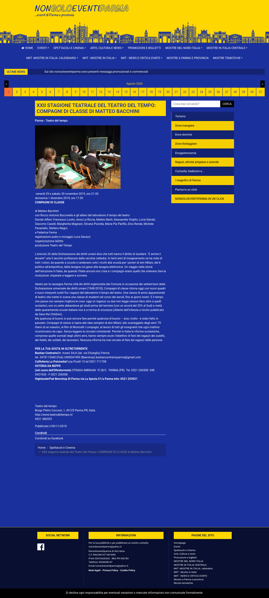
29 (243, 92)
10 (84, 92)
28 (235, 92)
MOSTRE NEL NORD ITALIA (188, 561)
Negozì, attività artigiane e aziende (197, 162)
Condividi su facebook (49, 438)
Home (27, 48)
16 (134, 92)
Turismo (180, 116)
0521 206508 (139, 370)
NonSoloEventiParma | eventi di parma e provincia (83, 10)
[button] (43, 48)
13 (109, 92)
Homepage (180, 542)
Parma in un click (186, 189)
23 (193, 92)
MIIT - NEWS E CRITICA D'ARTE (190, 575)
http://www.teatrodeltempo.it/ (54, 414)
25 (210, 92)
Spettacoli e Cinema (184, 550)
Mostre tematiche (183, 583)
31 (260, 92)
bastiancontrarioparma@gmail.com (118, 357)
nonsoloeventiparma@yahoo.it (105, 546)
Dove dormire (183, 134)
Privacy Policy (110, 570)
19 (159, 92)
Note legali (94, 570)
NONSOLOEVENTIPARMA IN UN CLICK (199, 198)
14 (117, 92)
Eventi (177, 546)
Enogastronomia (185, 153)
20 (167, 92)
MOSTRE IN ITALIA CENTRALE (190, 564)
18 (151, 92)
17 (142, 92)
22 (184, 92)
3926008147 (105, 562)
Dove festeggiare (186, 143)
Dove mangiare (184, 125)
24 (201, 92)
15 (126, 92)
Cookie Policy (127, 570)
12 (100, 92)
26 (218, 92)
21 (176, 92)
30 (252, 92)
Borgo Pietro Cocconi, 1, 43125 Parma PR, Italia (65, 410)
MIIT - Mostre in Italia (185, 572)
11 (92, 92)
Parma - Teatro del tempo (51, 120)
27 (226, 92)
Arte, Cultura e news (184, 553)
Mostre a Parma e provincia (188, 58)
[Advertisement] (185, 14)
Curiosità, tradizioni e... (189, 171)
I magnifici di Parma (188, 180)
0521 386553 (43, 419)
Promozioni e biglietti (144, 48)
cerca (227, 104)
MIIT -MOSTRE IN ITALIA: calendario (193, 568)
